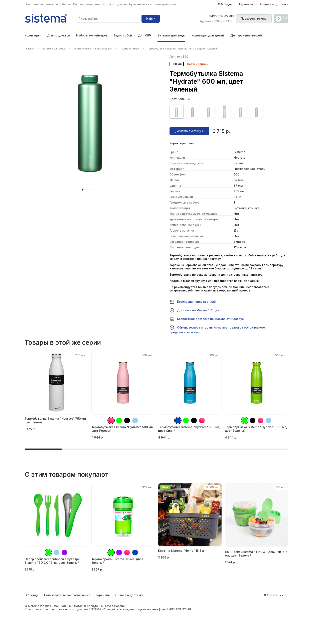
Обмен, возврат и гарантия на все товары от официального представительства (217, 329)
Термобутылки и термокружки (92, 48)
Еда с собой (123, 35)
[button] (83, 189)
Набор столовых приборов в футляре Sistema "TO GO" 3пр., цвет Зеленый (52, 561)
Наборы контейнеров (91, 35)
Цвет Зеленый (180, 99)
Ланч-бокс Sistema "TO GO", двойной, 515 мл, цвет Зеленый (256, 553)
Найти (150, 18)
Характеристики (182, 143)
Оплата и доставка (274, 4)
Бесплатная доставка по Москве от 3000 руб (207, 319)
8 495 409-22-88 (221, 16)
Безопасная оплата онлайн (194, 301)
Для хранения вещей (246, 35)
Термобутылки (129, 48)
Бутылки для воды (171, 35)
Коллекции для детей (208, 35)
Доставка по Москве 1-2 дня (194, 310)
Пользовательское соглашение (67, 595)
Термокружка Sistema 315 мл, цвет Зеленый (117, 561)
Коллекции (33, 35)
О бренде (225, 4)
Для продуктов (58, 35)
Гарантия (246, 4)
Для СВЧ (144, 35)
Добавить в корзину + (189, 131)
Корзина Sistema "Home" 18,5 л (181, 550)
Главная (29, 48)
